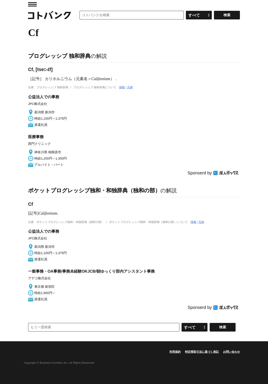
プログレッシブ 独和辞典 (59, 56)
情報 (122, 87)
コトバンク (49, 15)
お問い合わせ (231, 351)
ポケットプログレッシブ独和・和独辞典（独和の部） (94, 190)
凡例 (130, 87)
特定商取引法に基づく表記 (202, 351)
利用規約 (175, 351)
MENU (32, 4)
